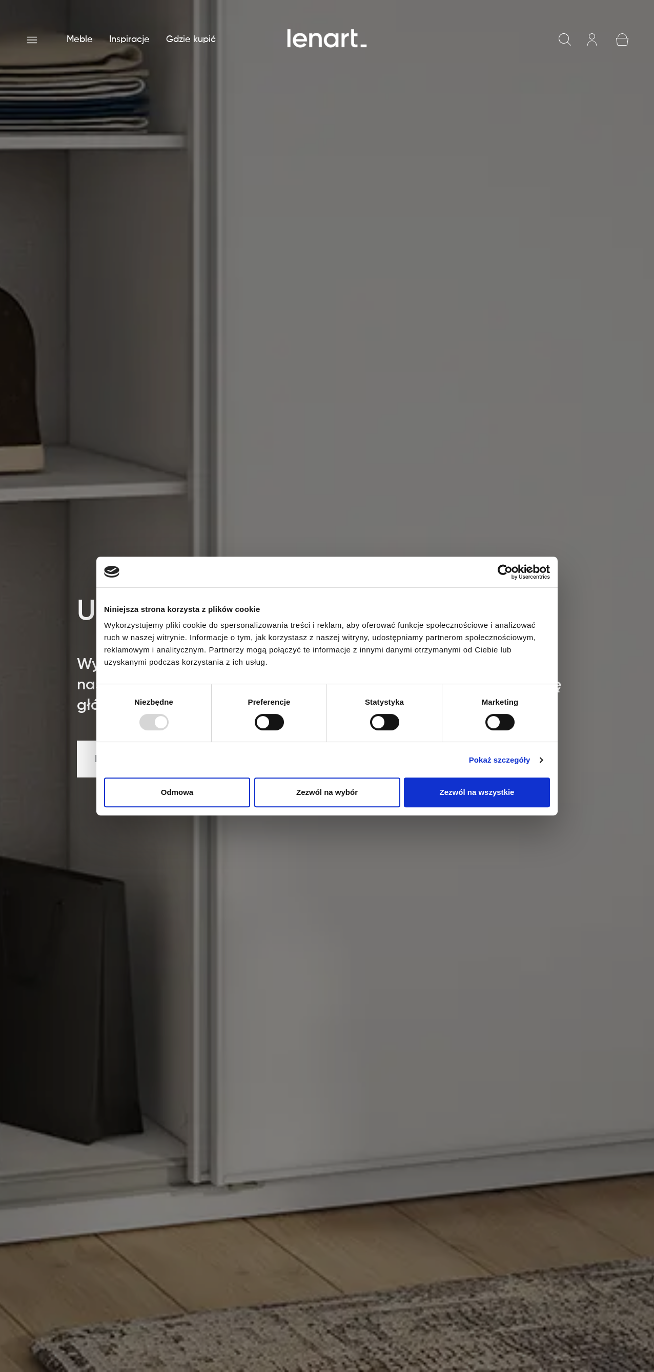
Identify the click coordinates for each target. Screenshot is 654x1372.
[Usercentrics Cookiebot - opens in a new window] (505, 572)
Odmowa (177, 792)
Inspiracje (129, 39)
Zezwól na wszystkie (477, 792)
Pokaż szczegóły (499, 759)
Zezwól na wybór (327, 792)
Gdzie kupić (191, 39)
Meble (80, 39)
